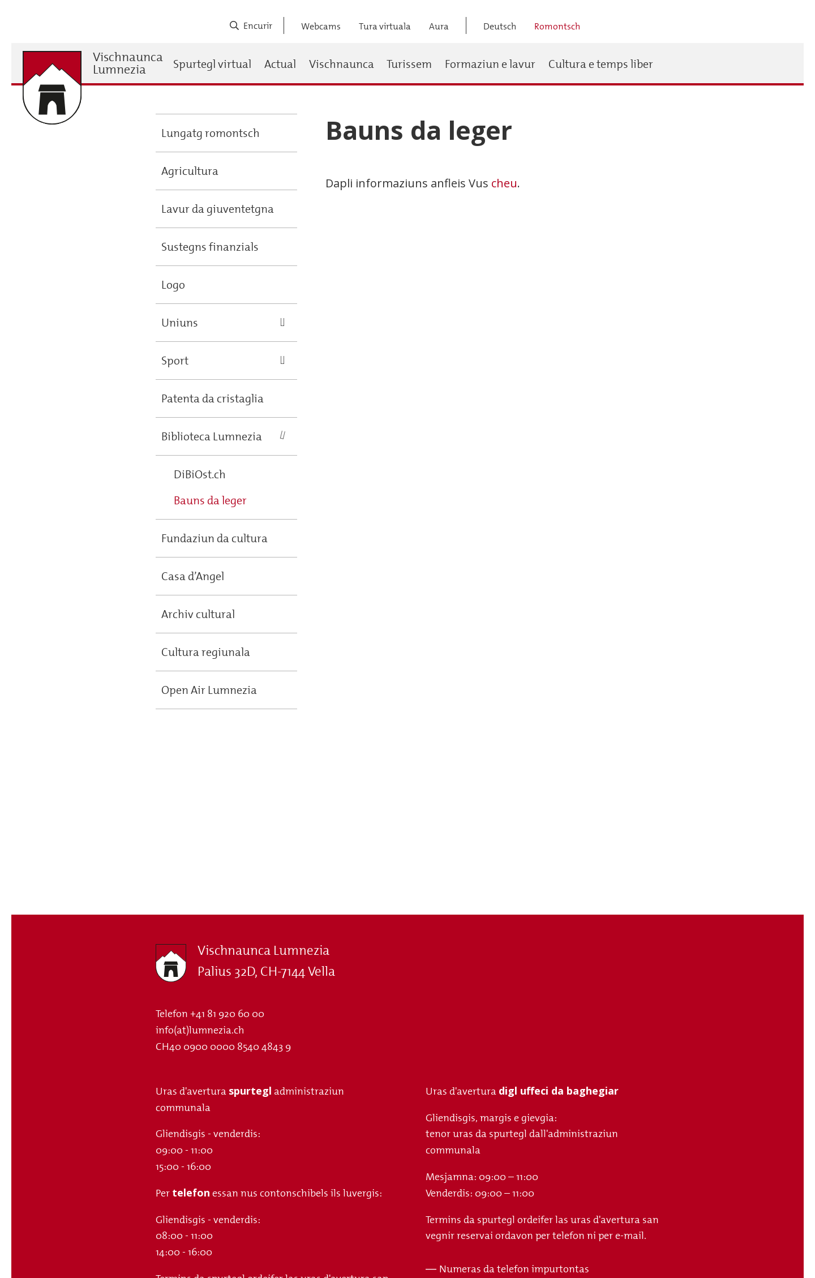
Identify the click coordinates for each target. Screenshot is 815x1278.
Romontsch (557, 26)
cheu (504, 183)
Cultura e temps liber (600, 64)
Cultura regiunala (205, 652)
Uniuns (179, 322)
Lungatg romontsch (210, 133)
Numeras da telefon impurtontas (514, 1269)
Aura (439, 26)
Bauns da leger (210, 500)
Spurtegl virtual (212, 64)
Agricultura (189, 171)
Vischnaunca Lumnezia (128, 63)
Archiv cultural (198, 614)
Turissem (409, 64)
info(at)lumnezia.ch (200, 1030)
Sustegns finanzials (210, 246)
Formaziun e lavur (490, 64)
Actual (280, 64)
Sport (174, 360)
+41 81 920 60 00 (227, 1013)
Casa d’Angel (192, 576)
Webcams (321, 26)
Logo (173, 284)
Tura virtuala (385, 26)
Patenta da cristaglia (212, 398)
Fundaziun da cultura (214, 538)
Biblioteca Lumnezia (211, 436)
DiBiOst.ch (200, 474)
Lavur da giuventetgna (217, 208)
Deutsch (499, 26)
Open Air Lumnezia (209, 690)
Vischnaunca (341, 64)
